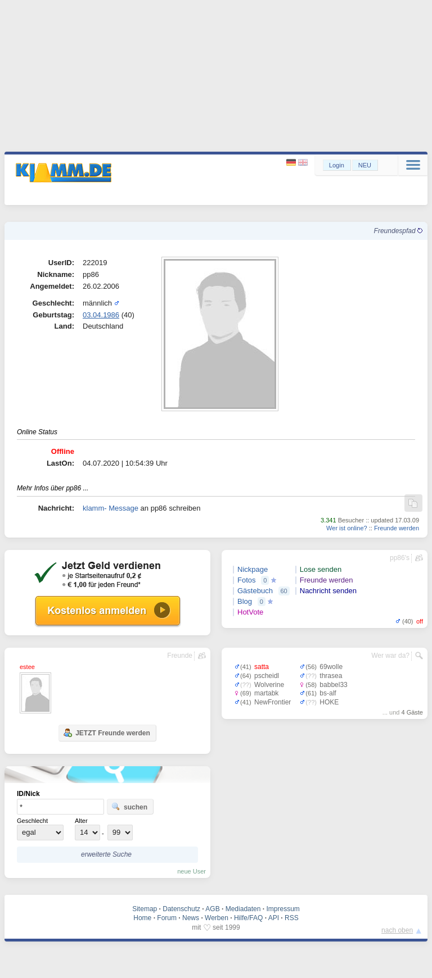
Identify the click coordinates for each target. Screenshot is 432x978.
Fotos (246, 580)
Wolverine (269, 685)
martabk (266, 693)
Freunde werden (396, 528)
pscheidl (266, 676)
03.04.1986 (101, 315)
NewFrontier (272, 702)
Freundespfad (398, 231)
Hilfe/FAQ (248, 918)
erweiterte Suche (106, 854)
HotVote (250, 612)
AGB (212, 909)
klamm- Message (110, 508)
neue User (191, 871)
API (273, 918)
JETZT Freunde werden (106, 732)
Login (336, 165)
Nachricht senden (328, 590)
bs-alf (328, 693)
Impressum (282, 909)
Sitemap (144, 909)
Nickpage (252, 569)
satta (261, 667)
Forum (167, 918)
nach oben (397, 930)
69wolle (331, 667)
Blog (244, 601)
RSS (292, 918)
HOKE (329, 702)
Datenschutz (181, 909)
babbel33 (333, 685)
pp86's (400, 558)
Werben (216, 918)
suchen (129, 806)
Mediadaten (243, 909)
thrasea (331, 676)
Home (142, 918)
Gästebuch (255, 590)
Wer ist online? (346, 528)
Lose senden (320, 569)
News (190, 918)
